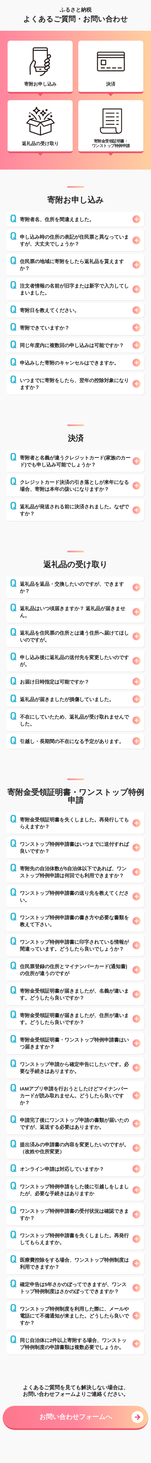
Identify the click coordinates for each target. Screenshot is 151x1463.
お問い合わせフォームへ (75, 1416)
